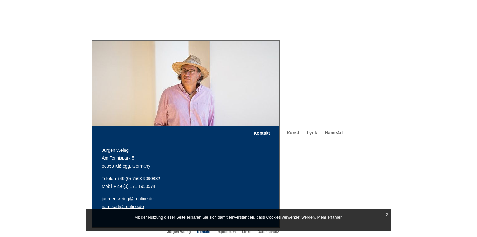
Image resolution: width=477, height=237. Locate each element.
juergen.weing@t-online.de (128, 198)
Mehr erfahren (330, 217)
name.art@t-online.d (121, 206)
